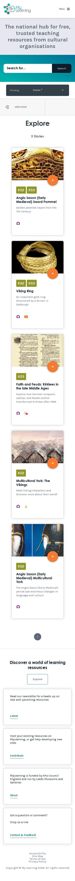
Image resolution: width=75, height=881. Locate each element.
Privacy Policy (37, 861)
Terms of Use (38, 858)
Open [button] (17, 107)
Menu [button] (64, 9)
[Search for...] (28, 68)
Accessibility (37, 853)
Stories (37, 89)
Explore (37, 679)
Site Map (37, 856)
